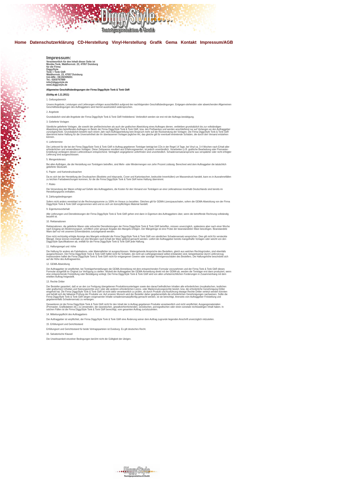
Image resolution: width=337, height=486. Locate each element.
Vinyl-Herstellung (129, 42)
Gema (171, 42)
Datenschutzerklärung (51, 42)
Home (20, 42)
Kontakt (188, 42)
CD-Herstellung (93, 42)
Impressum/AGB (216, 42)
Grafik (154, 42)
